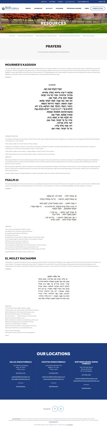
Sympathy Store (97, 8)
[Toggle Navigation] (97, 35)
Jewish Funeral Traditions (25, 36)
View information (16, 418)
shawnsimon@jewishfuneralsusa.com (53, 377)
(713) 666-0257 (53, 373)
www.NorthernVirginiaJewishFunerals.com (86, 381)
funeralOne (70, 424)
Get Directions (20, 386)
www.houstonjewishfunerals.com (53, 379)
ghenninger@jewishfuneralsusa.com (86, 378)
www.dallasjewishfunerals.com (20, 379)
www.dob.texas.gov (53, 421)
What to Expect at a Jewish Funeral (46, 36)
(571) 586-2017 (86, 375)
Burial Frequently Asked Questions (69, 36)
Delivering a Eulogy (89, 36)
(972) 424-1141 (20, 373)
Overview (12, 36)
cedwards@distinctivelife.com (21, 377)
